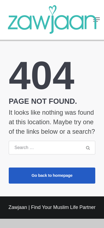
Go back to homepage (51, 175)
